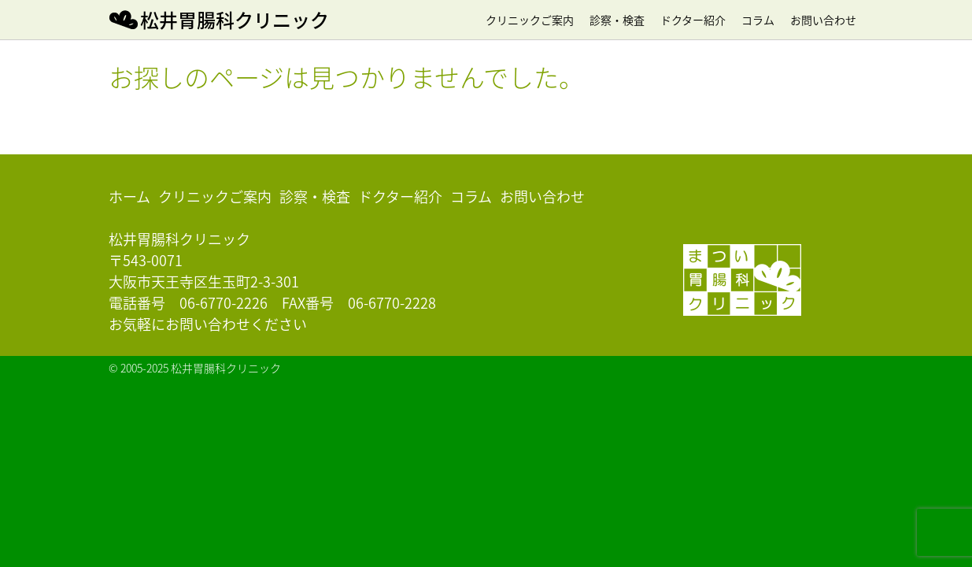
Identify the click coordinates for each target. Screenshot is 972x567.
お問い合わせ (823, 20)
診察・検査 (617, 20)
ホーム (129, 196)
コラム (757, 20)
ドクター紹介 (693, 20)
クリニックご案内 (530, 20)
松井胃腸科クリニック (234, 20)
